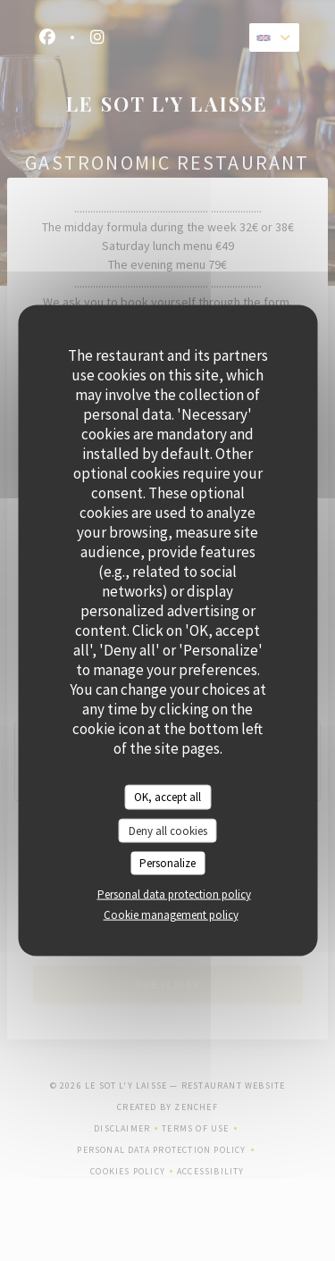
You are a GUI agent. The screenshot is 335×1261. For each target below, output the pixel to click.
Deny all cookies (168, 830)
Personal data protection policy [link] (174, 893)
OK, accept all (167, 797)
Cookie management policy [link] (171, 914)
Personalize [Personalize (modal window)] (167, 863)
